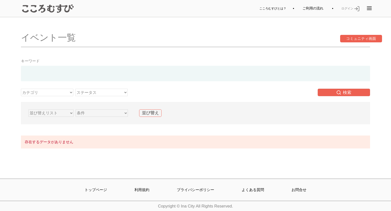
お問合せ (299, 189)
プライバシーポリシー (195, 189)
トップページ (95, 189)
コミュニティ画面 (344, 40)
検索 (344, 93)
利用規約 (141, 189)
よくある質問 (254, 189)
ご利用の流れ (310, 9)
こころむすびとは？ (268, 9)
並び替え (150, 114)
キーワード (30, 62)
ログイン (349, 9)
